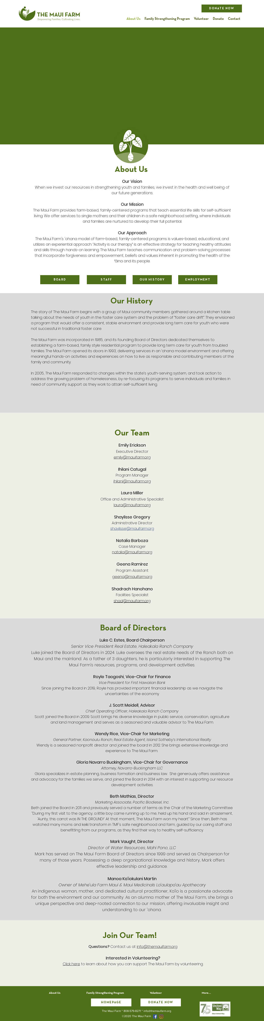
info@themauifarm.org (157, 946)
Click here (71, 963)
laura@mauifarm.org (132, 505)
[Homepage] (111, 1002)
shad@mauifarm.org (132, 600)
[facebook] (155, 1016)
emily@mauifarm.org (132, 457)
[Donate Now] (222, 8)
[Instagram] (161, 1016)
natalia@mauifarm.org (132, 552)
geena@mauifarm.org (132, 576)
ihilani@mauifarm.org (132, 481)
